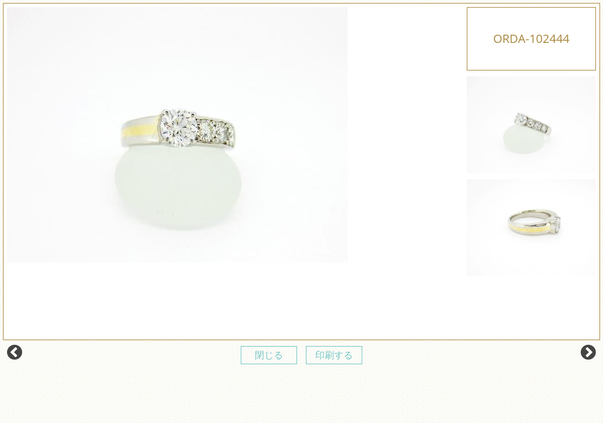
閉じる (269, 354)
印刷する (334, 354)
